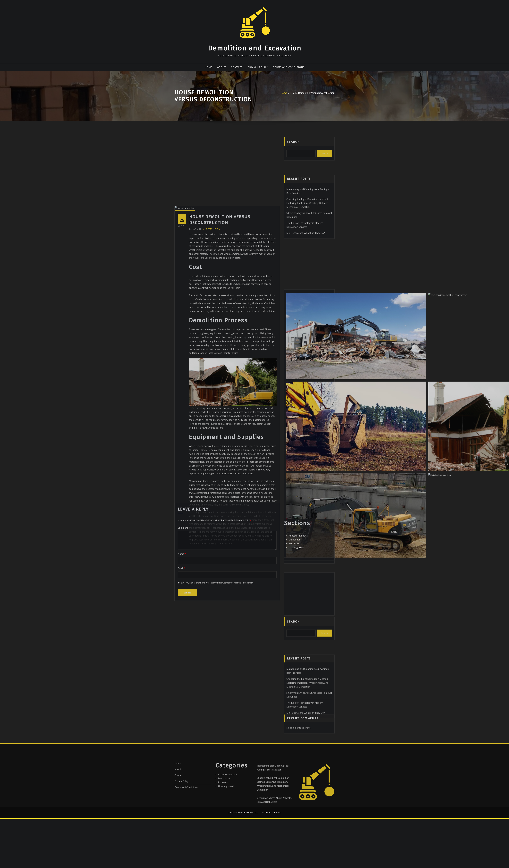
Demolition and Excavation (254, 48)
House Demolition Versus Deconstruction (313, 92)
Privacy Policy (258, 67)
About (221, 67)
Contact (237, 67)
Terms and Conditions (288, 67)
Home (208, 67)
